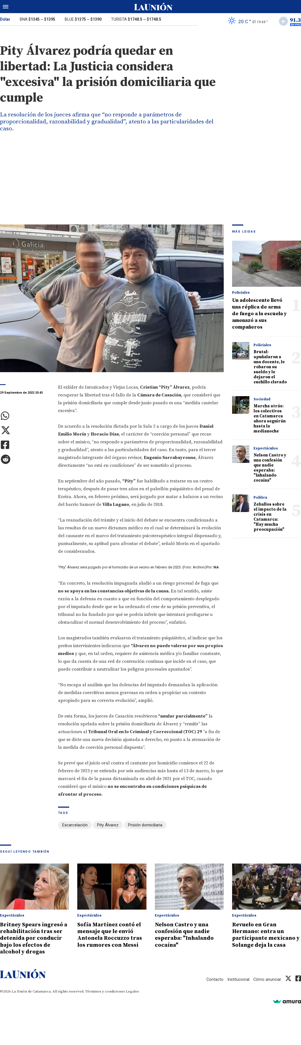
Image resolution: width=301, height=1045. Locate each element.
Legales (132, 998)
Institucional (238, 986)
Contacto (214, 986)
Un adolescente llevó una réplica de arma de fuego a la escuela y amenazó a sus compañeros (259, 314)
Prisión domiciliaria (145, 825)
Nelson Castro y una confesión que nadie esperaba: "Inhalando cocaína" (270, 468)
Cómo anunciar (267, 986)
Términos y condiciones (105, 998)
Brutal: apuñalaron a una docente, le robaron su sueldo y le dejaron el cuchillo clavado (270, 368)
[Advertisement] (150, 183)
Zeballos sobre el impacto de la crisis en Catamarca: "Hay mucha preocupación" (270, 518)
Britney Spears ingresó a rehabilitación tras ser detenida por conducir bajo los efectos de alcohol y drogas (33, 941)
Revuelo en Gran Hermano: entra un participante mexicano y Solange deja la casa (265, 935)
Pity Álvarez (108, 825)
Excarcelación (75, 825)
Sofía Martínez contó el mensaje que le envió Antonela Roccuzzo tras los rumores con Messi (111, 935)
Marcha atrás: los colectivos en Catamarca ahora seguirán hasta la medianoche (270, 419)
